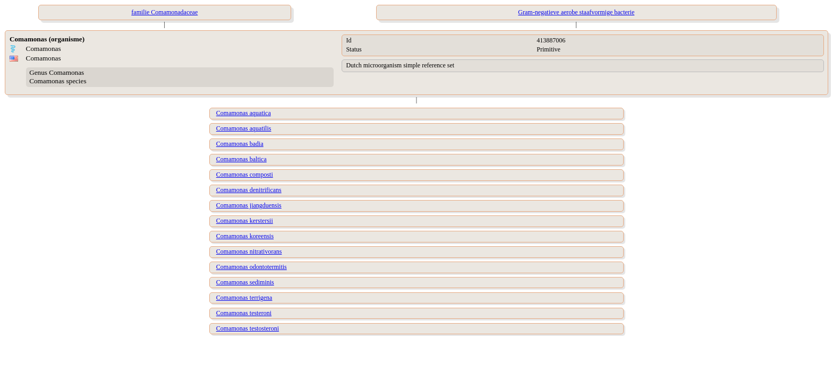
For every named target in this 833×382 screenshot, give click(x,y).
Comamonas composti (244, 174)
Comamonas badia (240, 143)
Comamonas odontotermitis (251, 267)
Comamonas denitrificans (249, 190)
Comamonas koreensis (245, 236)
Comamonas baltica (241, 159)
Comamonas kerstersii (244, 220)
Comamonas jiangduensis (249, 205)
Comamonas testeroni (243, 313)
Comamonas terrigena (244, 297)
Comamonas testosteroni (247, 328)
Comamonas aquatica (243, 113)
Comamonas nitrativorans (249, 251)
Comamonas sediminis (245, 282)
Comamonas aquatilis (243, 128)
